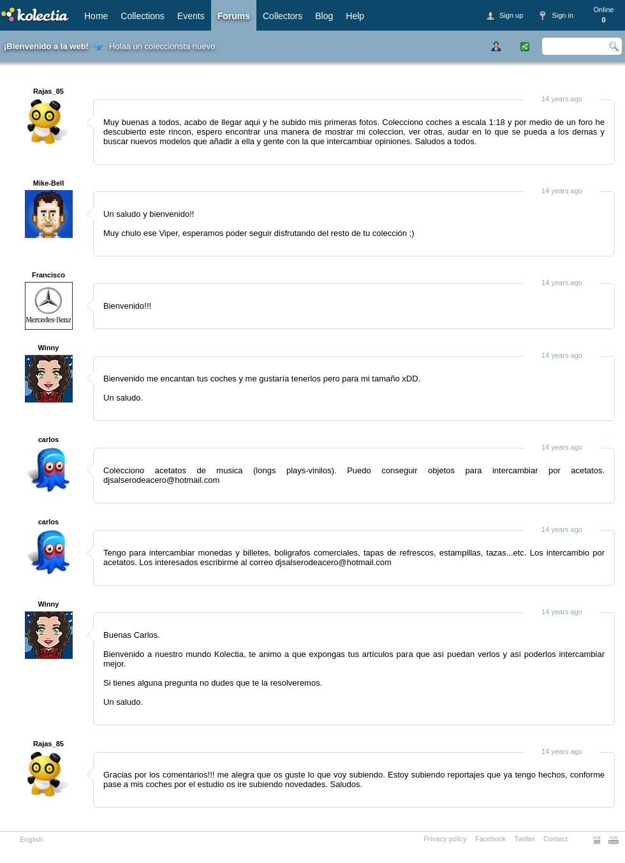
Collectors (282, 16)
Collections (142, 16)
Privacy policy (445, 839)
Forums (233, 16)
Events (191, 16)
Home (96, 16)
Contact (555, 839)
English (31, 839)
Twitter (524, 839)
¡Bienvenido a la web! (46, 46)
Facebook (490, 839)
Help (355, 16)
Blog (324, 16)
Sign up (511, 15)
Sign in (562, 15)
